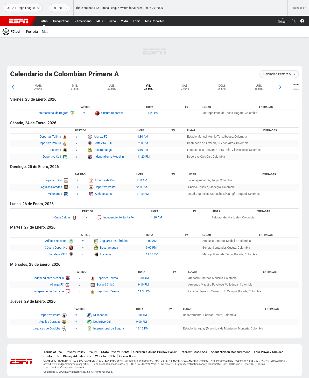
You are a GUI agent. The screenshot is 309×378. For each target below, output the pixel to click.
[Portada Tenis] (136, 21)
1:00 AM (151, 241)
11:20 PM (152, 113)
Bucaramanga (103, 150)
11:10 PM (142, 194)
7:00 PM (142, 143)
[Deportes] (22, 8)
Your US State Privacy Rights (109, 352)
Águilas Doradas (51, 187)
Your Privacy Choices (268, 352)
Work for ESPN (105, 356)
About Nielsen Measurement (230, 352)
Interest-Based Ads (194, 352)
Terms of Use (52, 352)
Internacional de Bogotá (53, 113)
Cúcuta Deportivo (112, 113)
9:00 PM (141, 187)
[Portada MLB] (99, 21)
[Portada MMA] (124, 21)
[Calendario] (293, 87)
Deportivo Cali (52, 156)
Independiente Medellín (109, 156)
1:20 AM (156, 217)
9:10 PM (142, 150)
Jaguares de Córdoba (113, 241)
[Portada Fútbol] (44, 21)
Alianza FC (100, 136)
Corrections (127, 356)
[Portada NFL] (82, 21)
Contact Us (51, 356)
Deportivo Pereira (50, 143)
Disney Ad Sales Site (77, 356)
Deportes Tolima (50, 136)
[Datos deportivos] (59, 8)
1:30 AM (142, 136)
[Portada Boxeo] (111, 21)
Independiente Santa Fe (118, 217)
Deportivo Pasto (105, 187)
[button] (293, 21)
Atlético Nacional (56, 241)
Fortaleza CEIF (103, 143)
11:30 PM (144, 291)
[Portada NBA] (61, 21)
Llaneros (55, 150)
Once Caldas (62, 217)
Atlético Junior (104, 194)
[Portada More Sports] (154, 21)
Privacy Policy (75, 352)
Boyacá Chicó (53, 180)
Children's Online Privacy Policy (155, 352)
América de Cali (105, 180)
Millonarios (55, 194)
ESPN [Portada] (18, 21)
